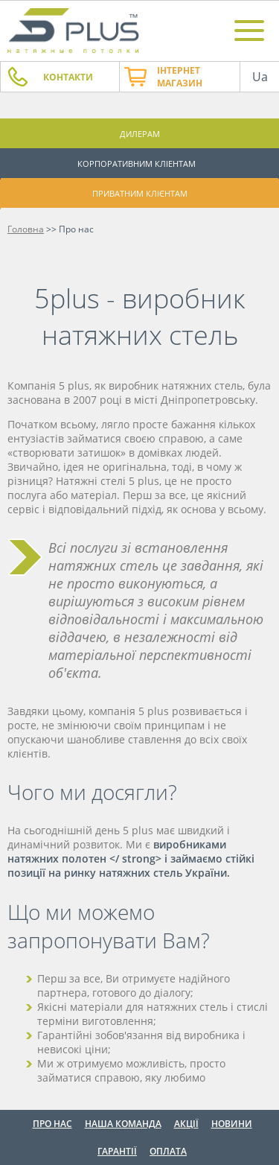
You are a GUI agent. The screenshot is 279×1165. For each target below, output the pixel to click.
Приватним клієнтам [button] (139, 193)
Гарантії (117, 1151)
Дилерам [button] (140, 133)
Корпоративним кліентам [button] (136, 163)
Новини (231, 1123)
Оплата (168, 1151)
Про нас (52, 1123)
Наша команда (123, 1123)
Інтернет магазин (179, 76)
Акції (186, 1123)
